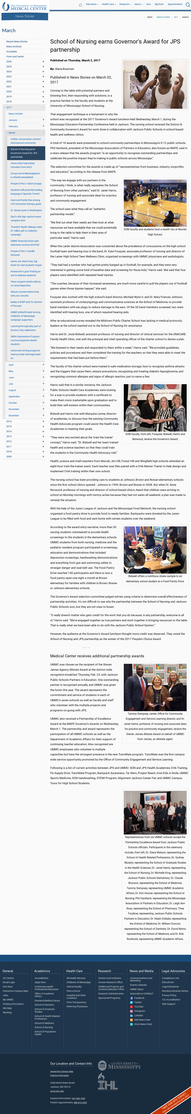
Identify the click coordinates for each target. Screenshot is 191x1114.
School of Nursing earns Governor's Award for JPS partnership (24, 151)
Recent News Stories (16, 39)
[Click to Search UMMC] (188, 5)
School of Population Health (45, 1031)
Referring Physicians (77, 1004)
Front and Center (15, 54)
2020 (9, 89)
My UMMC (8, 997)
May (11, 369)
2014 (9, 429)
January (13, 118)
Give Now (8, 984)
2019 (9, 94)
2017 (176, 15)
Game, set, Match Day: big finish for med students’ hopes (26, 261)
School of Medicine (44, 1021)
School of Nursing (44, 1025)
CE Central (8, 976)
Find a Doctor (73, 989)
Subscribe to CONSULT (141, 991)
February (13, 124)
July (11, 382)
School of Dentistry (44, 1003)
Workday (7, 1010)
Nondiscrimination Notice (175, 989)
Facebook (137, 996)
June (11, 375)
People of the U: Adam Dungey (26, 181)
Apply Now (40, 980)
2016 (9, 419)
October (13, 401)
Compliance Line (170, 976)
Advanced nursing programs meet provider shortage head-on (26, 352)
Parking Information (13, 1002)
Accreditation (41, 976)
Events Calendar (138, 983)
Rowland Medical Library (47, 998)
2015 (9, 424)
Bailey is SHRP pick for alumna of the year (26, 302)
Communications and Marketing (141, 977)
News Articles (16, 111)
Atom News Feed (141, 1022)
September (14, 394)
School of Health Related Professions (47, 1015)
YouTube (136, 1004)
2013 (9, 434)
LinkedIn (136, 1013)
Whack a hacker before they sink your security (25, 291)
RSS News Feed (140, 1018)
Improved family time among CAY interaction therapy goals (26, 200)
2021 (9, 84)
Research (124, 4)
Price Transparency (76, 1000)
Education (91, 4)
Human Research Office (110, 980)
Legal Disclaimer (170, 984)
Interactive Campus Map (15, 989)
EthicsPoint (168, 980)
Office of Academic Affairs (44, 993)
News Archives (13, 44)
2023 (9, 74)
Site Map (7, 1006)
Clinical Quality (74, 984)
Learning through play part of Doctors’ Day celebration (26, 326)
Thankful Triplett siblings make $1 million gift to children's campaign (26, 229)
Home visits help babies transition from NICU (23, 163)
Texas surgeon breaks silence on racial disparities (26, 281)
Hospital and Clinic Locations (76, 994)
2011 (9, 444)
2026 (9, 59)
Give (148, 4)
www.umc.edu (57, 1089)
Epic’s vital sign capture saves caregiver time (26, 216)
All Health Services (76, 976)
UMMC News (136, 987)
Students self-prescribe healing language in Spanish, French (26, 190)
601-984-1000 (78, 1096)
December (14, 413)
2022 (9, 79)
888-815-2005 (80, 1100)
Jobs (5, 993)
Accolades (11, 49)
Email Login (9, 980)
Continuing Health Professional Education (47, 986)
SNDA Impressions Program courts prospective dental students (25, 338)
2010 (9, 449)
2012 (9, 439)
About (137, 4)
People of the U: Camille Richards (23, 251)
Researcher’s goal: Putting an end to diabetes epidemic (26, 271)
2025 (9, 64)
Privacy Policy (169, 993)
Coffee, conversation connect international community (26, 139)
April (11, 362)
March (12, 130)
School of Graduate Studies (45, 1008)
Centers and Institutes (109, 976)
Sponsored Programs (109, 996)
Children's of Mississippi (79, 980)
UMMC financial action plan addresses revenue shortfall (25, 241)
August (12, 388)
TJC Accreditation (171, 997)
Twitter (136, 1000)
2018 (9, 99)
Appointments (175, 4)
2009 (9, 454)
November (14, 407)
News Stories (24, 16)
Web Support (168, 1002)
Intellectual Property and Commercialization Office (111, 986)
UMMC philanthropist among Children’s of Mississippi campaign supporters (25, 314)
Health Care (108, 4)
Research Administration (111, 991)
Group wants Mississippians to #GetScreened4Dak (25, 173)
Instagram (137, 1009)
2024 (9, 69)
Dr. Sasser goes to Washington (26, 208)
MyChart (159, 4)
